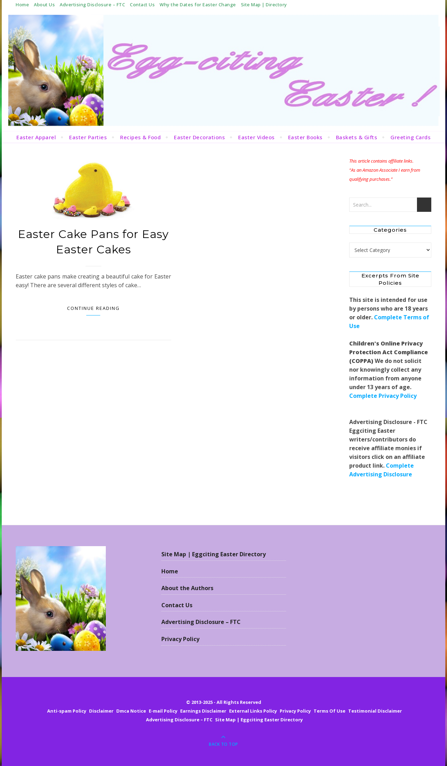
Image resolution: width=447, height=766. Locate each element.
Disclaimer (101, 711)
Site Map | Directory (264, 4)
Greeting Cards (410, 137)
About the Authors (187, 588)
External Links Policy (253, 711)
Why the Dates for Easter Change (198, 4)
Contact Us (142, 4)
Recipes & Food (140, 137)
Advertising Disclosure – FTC (92, 4)
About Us (44, 4)
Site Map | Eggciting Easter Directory (213, 554)
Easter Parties (88, 137)
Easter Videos (256, 137)
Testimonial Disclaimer (375, 711)
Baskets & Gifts (357, 137)
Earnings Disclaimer (203, 711)
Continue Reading (93, 308)
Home (22, 4)
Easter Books (305, 137)
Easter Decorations (199, 137)
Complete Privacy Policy (383, 396)
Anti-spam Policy (66, 711)
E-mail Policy (163, 711)
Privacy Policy (180, 639)
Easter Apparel (36, 137)
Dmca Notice (131, 711)
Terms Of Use (329, 711)
